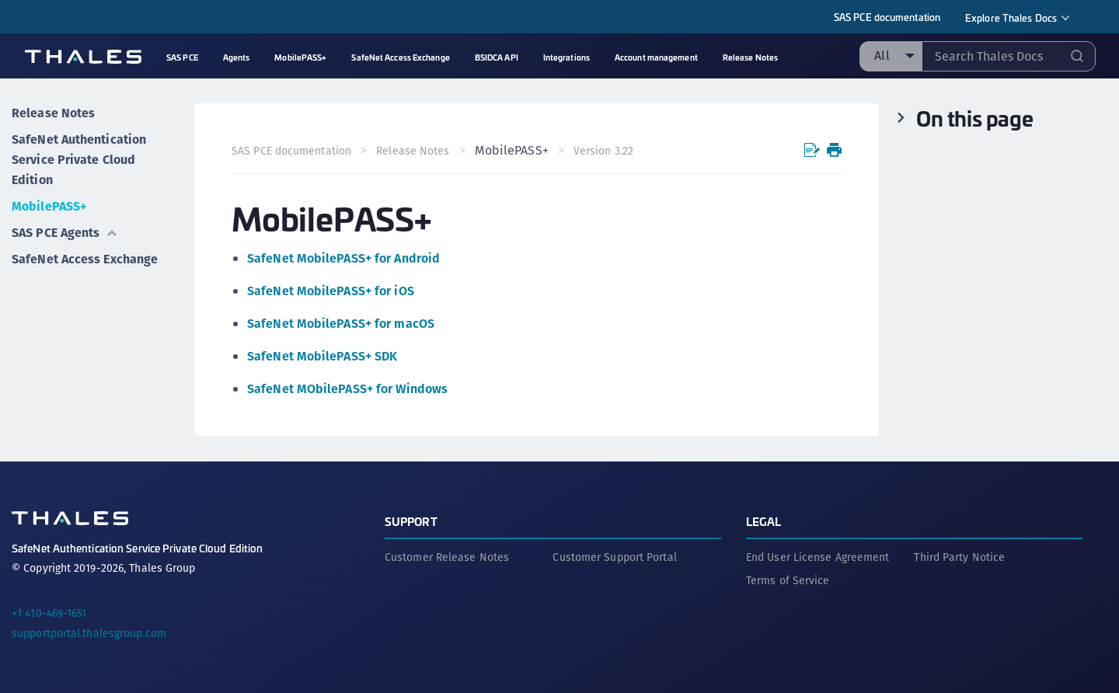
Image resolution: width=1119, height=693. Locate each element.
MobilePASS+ (49, 206)
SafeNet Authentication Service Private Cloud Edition (79, 160)
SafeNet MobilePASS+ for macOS (340, 324)
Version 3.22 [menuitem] (603, 150)
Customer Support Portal (614, 557)
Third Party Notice (959, 557)
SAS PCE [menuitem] (182, 57)
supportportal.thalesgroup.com (89, 633)
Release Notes (53, 113)
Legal (764, 521)
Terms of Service (788, 580)
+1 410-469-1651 (49, 613)
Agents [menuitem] (236, 57)
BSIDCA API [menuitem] (496, 57)
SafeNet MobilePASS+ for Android (343, 258)
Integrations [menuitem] (566, 57)
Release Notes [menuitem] (750, 57)
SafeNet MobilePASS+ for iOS (330, 291)
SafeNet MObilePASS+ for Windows (347, 389)
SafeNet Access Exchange (85, 259)
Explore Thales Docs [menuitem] (1011, 17)
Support (411, 521)
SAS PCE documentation (887, 16)
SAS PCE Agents (65, 233)
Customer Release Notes (447, 557)
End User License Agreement (818, 557)
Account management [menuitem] (656, 57)
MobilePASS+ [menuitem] (300, 57)
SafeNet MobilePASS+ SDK (322, 356)
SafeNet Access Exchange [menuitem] (400, 57)
